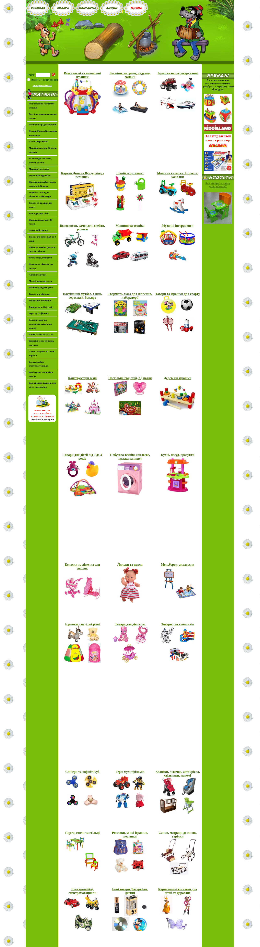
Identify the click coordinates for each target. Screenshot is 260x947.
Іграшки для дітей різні (82, 624)
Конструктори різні (82, 378)
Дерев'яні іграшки (177, 378)
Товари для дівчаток (130, 624)
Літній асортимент (130, 173)
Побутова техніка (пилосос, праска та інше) (130, 456)
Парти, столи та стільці (82, 832)
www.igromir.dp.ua (144, 945)
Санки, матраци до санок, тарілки (178, 834)
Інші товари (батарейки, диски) (130, 891)
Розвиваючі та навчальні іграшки (82, 75)
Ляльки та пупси (129, 564)
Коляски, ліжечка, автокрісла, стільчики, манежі (177, 773)
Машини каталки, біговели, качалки (177, 175)
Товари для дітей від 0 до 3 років (82, 456)
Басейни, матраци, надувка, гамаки (129, 75)
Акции (146, 938)
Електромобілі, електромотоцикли (82, 891)
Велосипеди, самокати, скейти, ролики (82, 227)
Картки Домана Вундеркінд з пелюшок (82, 175)
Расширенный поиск (42, 85)
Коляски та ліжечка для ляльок (82, 566)
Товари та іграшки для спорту (177, 294)
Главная (107, 938)
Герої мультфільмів (130, 771)
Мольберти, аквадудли (177, 564)
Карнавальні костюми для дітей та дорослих (177, 891)
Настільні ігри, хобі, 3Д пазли (130, 378)
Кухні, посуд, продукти (177, 455)
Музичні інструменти (177, 225)
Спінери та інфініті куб (82, 771)
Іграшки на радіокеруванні (177, 73)
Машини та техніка (130, 225)
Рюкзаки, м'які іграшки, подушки (130, 834)
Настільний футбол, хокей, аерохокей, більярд (82, 295)
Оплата (120, 938)
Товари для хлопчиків (177, 624)
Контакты (133, 938)
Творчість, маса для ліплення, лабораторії (130, 295)
